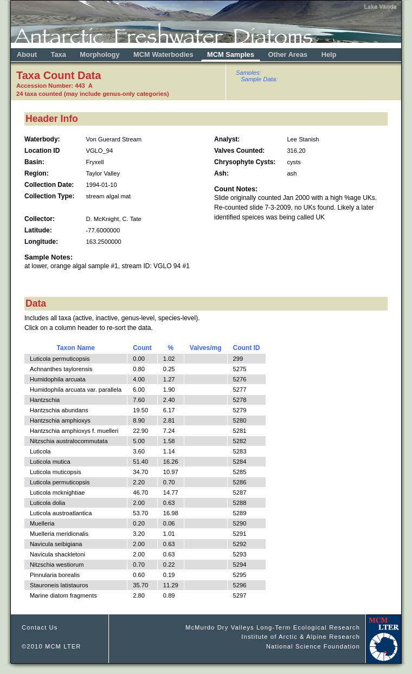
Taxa (58, 54)
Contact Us (40, 627)
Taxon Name (75, 348)
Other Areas (288, 54)
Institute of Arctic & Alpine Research (300, 636)
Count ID (246, 348)
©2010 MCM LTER (51, 646)
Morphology (99, 54)
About (27, 54)
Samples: (248, 72)
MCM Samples (230, 54)
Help (329, 54)
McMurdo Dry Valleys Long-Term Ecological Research (272, 627)
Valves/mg (206, 348)
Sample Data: (259, 79)
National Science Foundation (313, 646)
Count (142, 348)
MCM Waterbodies (164, 54)
